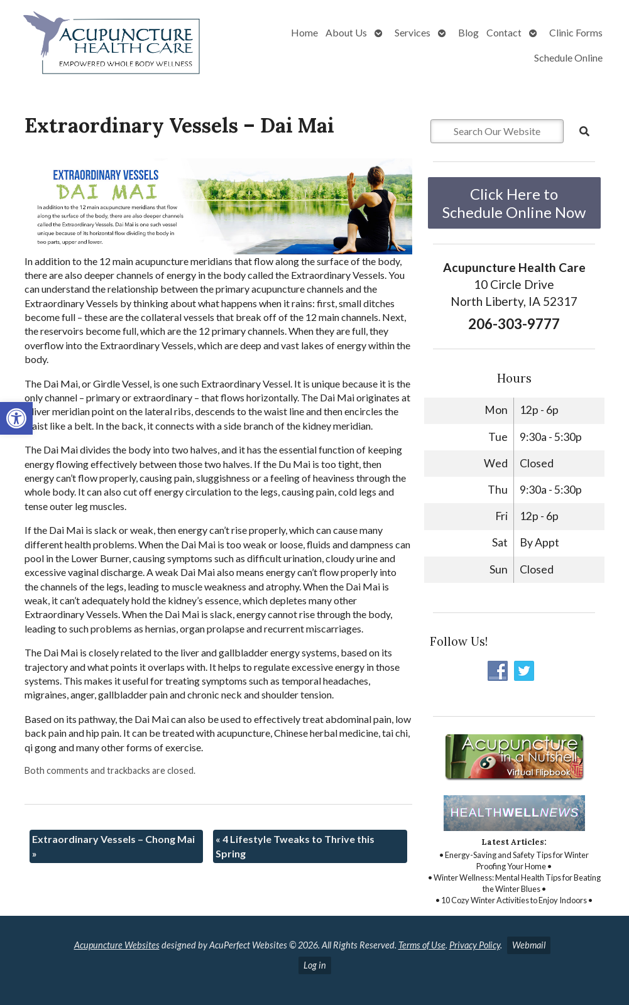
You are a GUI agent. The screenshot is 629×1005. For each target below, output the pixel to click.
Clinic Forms (576, 32)
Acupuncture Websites (117, 945)
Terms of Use (422, 945)
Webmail (528, 945)
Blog (468, 32)
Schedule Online (568, 57)
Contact (504, 32)
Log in (315, 965)
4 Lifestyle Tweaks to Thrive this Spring (295, 846)
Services (412, 32)
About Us (346, 32)
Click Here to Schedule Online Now (514, 203)
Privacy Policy (474, 945)
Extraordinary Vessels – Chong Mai (113, 846)
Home (304, 32)
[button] (16, 418)
